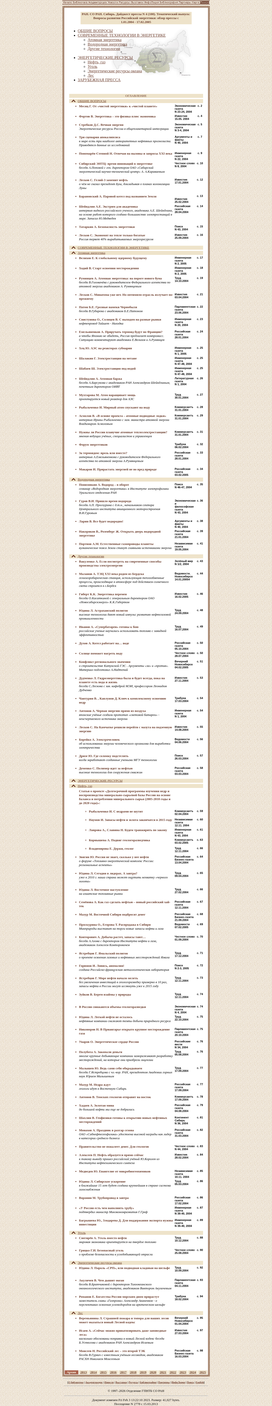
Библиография (148, 1382)
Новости (109, 1382)
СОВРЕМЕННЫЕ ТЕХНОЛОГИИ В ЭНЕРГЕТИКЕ (110, 247)
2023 (183, 1372)
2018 (133, 1372)
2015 (103, 1372)
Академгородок (94, 1382)
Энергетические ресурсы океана (97, 1263)
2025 (202, 1372)
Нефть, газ (82, 786)
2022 (173, 1372)
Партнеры (164, 1382)
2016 (113, 1372)
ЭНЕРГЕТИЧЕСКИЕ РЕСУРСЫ (97, 781)
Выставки (121, 1382)
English (200, 1382)
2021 (163, 1372)
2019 (143, 1372)
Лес (77, 1313)
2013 (83, 1372)
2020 (153, 1372)
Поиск (190, 1382)
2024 (192, 1372)
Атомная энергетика (88, 253)
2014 (93, 1372)
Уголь (79, 1233)
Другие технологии (88, 556)
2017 (123, 1372)
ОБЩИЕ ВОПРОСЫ (89, 101)
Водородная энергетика (91, 479)
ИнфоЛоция (178, 1382)
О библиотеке (75, 1382)
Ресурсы (133, 1382)
